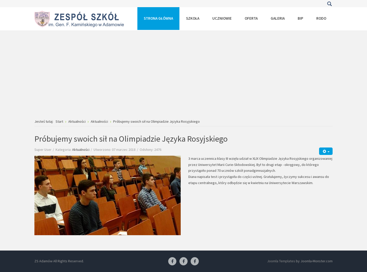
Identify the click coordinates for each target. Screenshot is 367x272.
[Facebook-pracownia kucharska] (195, 261)
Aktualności (80, 149)
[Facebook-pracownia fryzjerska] (183, 261)
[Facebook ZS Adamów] (172, 261)
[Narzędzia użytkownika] (326, 151)
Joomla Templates (281, 261)
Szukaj (329, 4)
